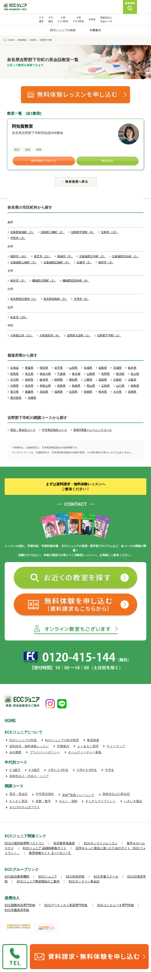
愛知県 (73, 379)
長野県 (105, 373)
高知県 (44, 391)
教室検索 (93, 740)
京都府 (117, 379)
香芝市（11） (42, 256)
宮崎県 (132, 391)
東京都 (76, 373)
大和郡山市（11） (21, 335)
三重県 (88, 379)
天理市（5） (81, 299)
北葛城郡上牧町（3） (23, 262)
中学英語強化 (45, 794)
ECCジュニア (47, 876)
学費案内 (95, 30)
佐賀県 (73, 391)
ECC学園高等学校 (17, 910)
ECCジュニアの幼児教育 (62, 740)
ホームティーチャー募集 (85, 752)
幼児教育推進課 (64, 843)
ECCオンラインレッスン (100, 843)
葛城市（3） (65, 256)
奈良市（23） (18, 317)
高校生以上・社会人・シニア (29, 776)
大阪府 (132, 379)
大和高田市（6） (50, 335)
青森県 (29, 367)
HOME (10, 720)
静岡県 (58, 379)
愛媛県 (29, 391)
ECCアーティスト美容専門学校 (66, 905)
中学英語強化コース (54, 430)
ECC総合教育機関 (17, 876)
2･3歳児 (14, 770)
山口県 (120, 385)
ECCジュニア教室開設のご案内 (38, 881)
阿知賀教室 (22, 126)
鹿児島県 (15, 397)
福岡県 (58, 391)
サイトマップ (116, 746)
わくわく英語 (18, 801)
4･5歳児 (33, 770)
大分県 (117, 391)
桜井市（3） (18, 280)
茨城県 (117, 367)
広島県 (105, 385)
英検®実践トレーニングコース (92, 430)
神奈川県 (45, 373)
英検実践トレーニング (78, 795)
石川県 (14, 379)
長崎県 (88, 391)
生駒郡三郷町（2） (53, 232)
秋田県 (44, 367)
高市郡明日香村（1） (23, 299)
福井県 (29, 379)
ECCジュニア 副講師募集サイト (45, 848)
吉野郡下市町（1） (109, 335)
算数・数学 (43, 801)
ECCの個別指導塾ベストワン (24, 843)
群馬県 (14, 373)
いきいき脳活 (133, 801)
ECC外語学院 (75, 876)
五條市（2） (84, 262)
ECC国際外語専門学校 (20, 905)
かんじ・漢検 (68, 801)
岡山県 (91, 385)
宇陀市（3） (18, 238)
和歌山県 (45, 385)
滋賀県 (102, 379)
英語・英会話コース (22, 430)
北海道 (14, 367)
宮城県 (88, 367)
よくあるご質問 (87, 746)
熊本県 (102, 391)
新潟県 (120, 373)
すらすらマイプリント (100, 801)
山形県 (73, 367)
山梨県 (91, 373)
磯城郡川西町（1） (44, 280)
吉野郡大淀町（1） (79, 335)
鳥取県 (61, 385)
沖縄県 (32, 397)
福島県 (102, 367)
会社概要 (15, 752)
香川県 (14, 391)
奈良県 (29, 385)
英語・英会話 (18, 794)
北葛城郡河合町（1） (125, 256)
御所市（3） (106, 262)
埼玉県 (29, 373)
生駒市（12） (109, 232)
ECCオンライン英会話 (84, 881)
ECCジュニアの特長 (63, 30)
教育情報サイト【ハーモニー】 (50, 853)
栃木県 (132, 367)
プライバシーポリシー (45, 752)
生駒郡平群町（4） (83, 232)
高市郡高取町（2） (55, 299)
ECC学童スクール (106, 876)
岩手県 (58, 367)
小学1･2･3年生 (58, 770)
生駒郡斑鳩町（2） (22, 232)
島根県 (76, 385)
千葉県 (61, 373)
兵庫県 (14, 385)
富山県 (135, 373)
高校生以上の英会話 (116, 794)
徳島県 (135, 385)
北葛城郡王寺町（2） (92, 256)
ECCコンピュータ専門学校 (115, 905)
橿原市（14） (18, 256)
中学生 (92, 19)
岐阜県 (44, 379)
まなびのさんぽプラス (24, 807)
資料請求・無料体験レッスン (29, 746)
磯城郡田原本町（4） (76, 280)
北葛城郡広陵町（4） (56, 262)
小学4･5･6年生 (87, 770)
